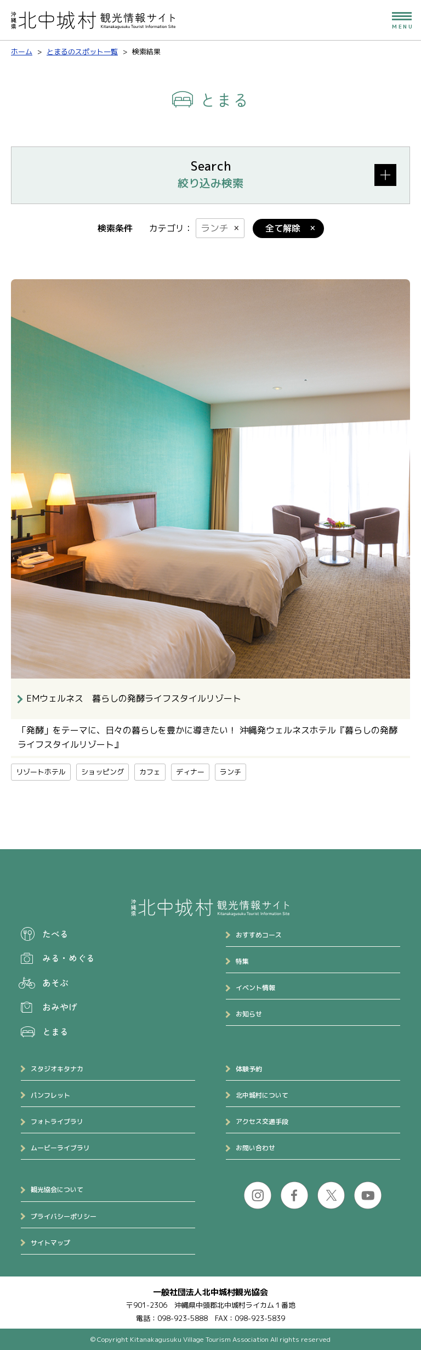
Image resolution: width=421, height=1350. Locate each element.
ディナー (190, 772)
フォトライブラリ (57, 1121)
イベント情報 (255, 987)
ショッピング (102, 772)
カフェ (150, 772)
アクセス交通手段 (262, 1121)
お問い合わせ (255, 1148)
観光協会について (57, 1189)
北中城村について (262, 1095)
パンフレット (50, 1095)
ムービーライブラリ (60, 1148)
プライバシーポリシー (63, 1216)
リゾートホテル (41, 772)
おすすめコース (259, 935)
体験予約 (249, 1069)
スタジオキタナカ (57, 1069)
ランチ (215, 228)
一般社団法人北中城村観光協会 (210, 1292)
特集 (242, 961)
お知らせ (249, 1014)
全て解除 (282, 228)
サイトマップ (50, 1242)
